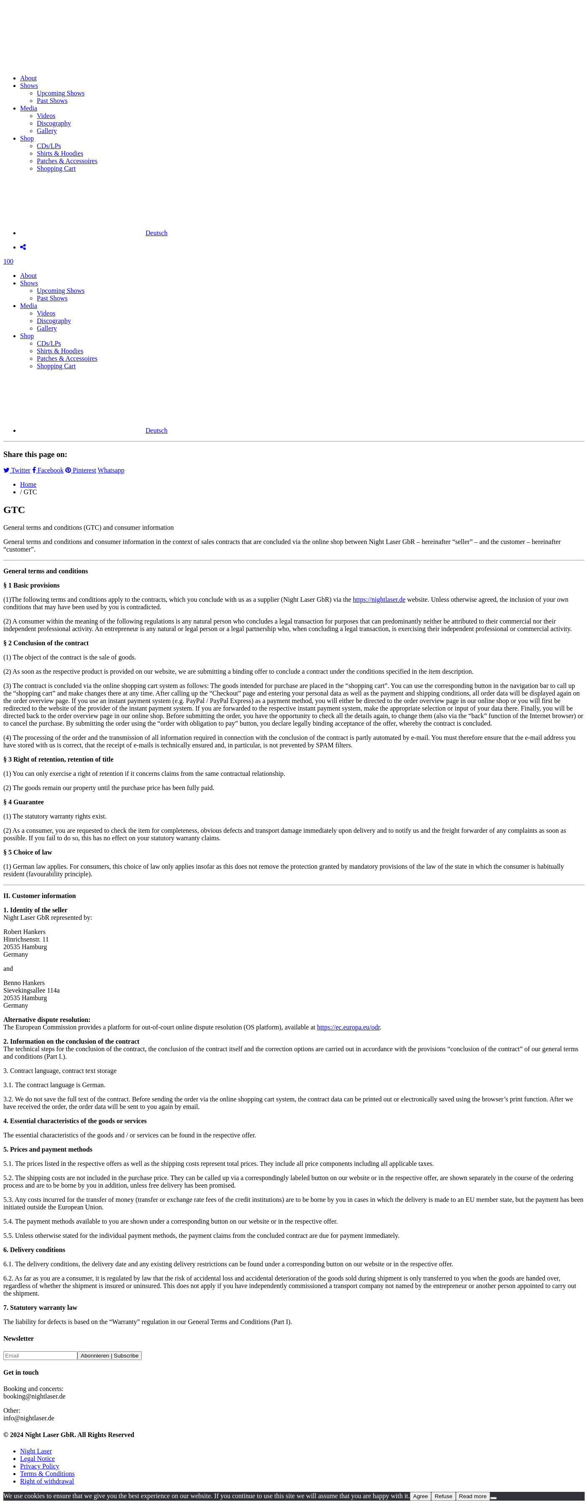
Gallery (47, 130)
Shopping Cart (56, 168)
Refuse (443, 1496)
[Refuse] (493, 1498)
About (28, 78)
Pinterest (80, 470)
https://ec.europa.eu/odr (348, 1027)
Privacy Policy (39, 1466)
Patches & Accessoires (67, 160)
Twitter (17, 470)
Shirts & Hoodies (60, 153)
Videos (46, 115)
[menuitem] (93, 232)
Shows (29, 85)
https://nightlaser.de (379, 599)
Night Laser (36, 1451)
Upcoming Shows (60, 93)
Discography (54, 123)
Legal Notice (37, 1458)
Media (28, 108)
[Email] (40, 1355)
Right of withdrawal (47, 1481)
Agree (420, 1496)
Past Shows (52, 100)
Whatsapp (111, 470)
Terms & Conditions (47, 1473)
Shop (27, 138)
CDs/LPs (49, 145)
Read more (473, 1496)
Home (28, 484)
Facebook (48, 470)
